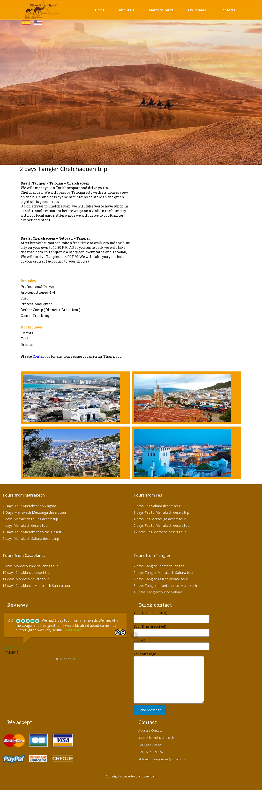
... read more (71, 630)
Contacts (227, 9)
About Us (126, 9)
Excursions (197, 9)
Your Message (169, 667)
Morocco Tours (161, 9)
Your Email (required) (172, 629)
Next (134, 636)
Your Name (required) (172, 615)
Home (99, 9)
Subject (172, 643)
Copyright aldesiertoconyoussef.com (131, 776)
